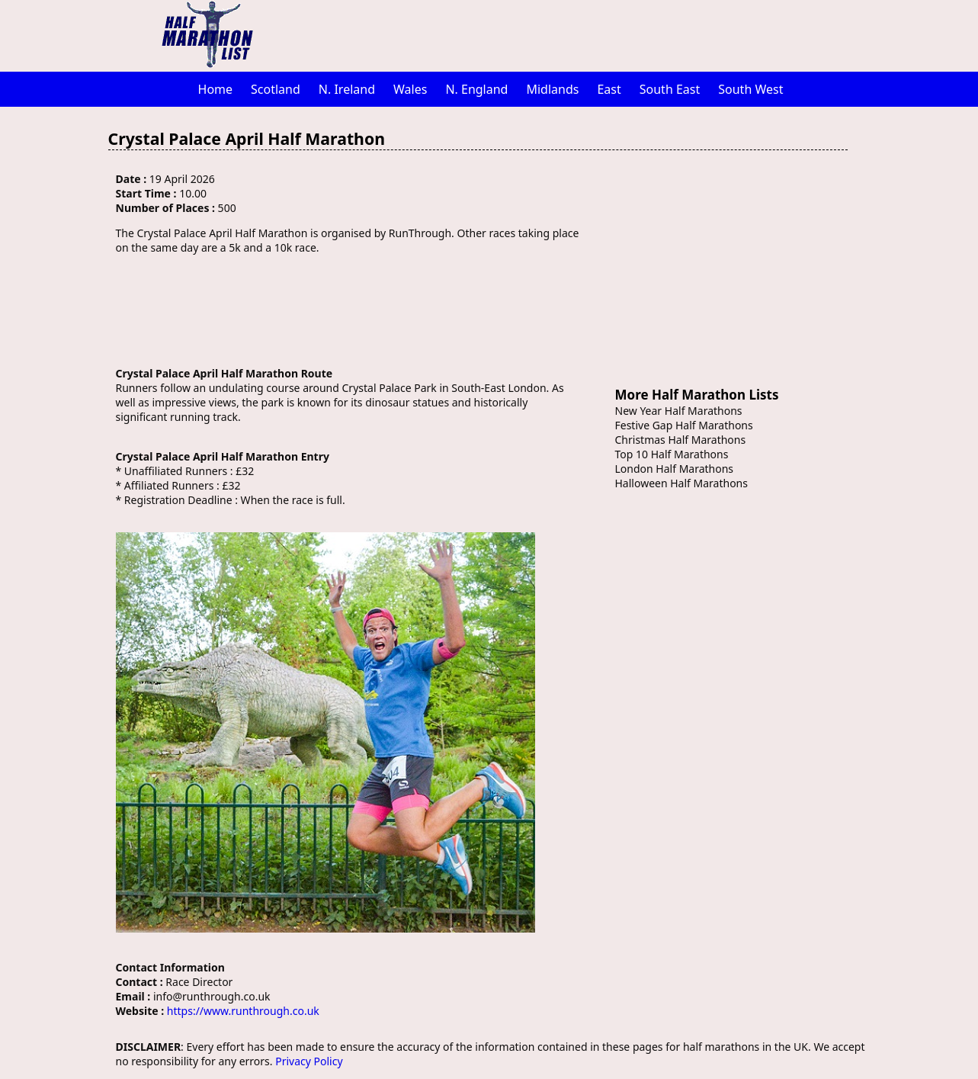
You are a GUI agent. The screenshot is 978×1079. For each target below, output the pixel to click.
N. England (476, 89)
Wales (410, 89)
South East (670, 89)
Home (215, 89)
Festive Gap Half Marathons (684, 425)
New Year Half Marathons (678, 410)
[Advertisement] (569, 34)
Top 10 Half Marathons (672, 454)
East (608, 89)
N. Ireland (347, 89)
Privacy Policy (308, 1061)
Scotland (275, 89)
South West (750, 89)
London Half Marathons (674, 468)
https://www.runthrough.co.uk (243, 1011)
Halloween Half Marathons (681, 483)
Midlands (552, 89)
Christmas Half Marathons (680, 439)
